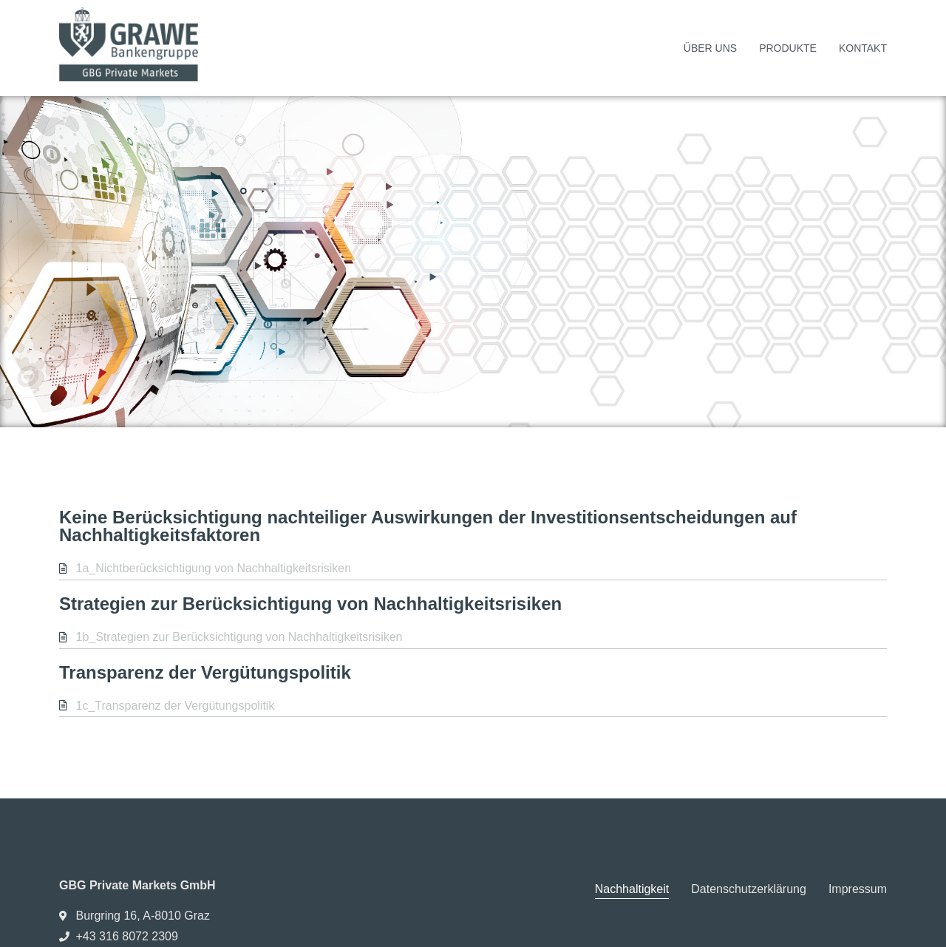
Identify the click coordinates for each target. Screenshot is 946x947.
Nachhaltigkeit (632, 889)
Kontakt (863, 48)
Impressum (857, 889)
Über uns (710, 48)
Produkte (788, 48)
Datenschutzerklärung (748, 889)
